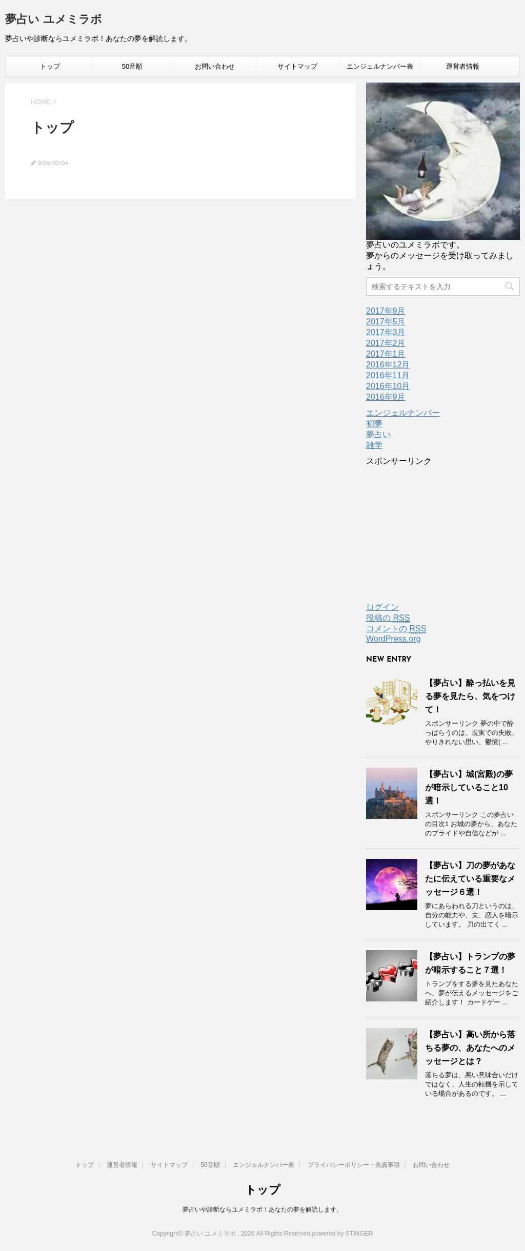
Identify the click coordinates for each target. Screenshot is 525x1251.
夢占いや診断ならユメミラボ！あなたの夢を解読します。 (262, 1209)
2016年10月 (388, 386)
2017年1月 (386, 354)
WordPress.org (393, 638)
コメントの (396, 628)
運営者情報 (462, 66)
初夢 (374, 423)
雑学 (374, 445)
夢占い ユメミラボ (53, 20)
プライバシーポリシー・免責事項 (354, 1164)
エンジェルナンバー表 (380, 66)
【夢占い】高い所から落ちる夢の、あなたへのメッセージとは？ (470, 1047)
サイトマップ (297, 66)
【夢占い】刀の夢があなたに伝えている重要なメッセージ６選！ (470, 878)
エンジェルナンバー (403, 412)
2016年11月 (388, 375)
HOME (41, 102)
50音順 (132, 66)
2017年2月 (386, 343)
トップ (50, 66)
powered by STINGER (342, 1233)
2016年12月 (388, 364)
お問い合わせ (215, 66)
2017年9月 (386, 310)
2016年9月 (386, 397)
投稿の (388, 618)
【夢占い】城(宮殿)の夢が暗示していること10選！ (469, 787)
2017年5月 (386, 321)
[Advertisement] (443, 531)
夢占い (378, 434)
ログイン (382, 607)
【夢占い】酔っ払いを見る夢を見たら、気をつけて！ (470, 696)
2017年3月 (386, 332)
